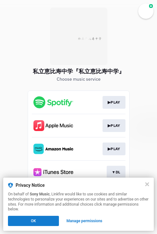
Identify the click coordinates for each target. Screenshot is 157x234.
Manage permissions (85, 221)
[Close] (147, 184)
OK (33, 221)
